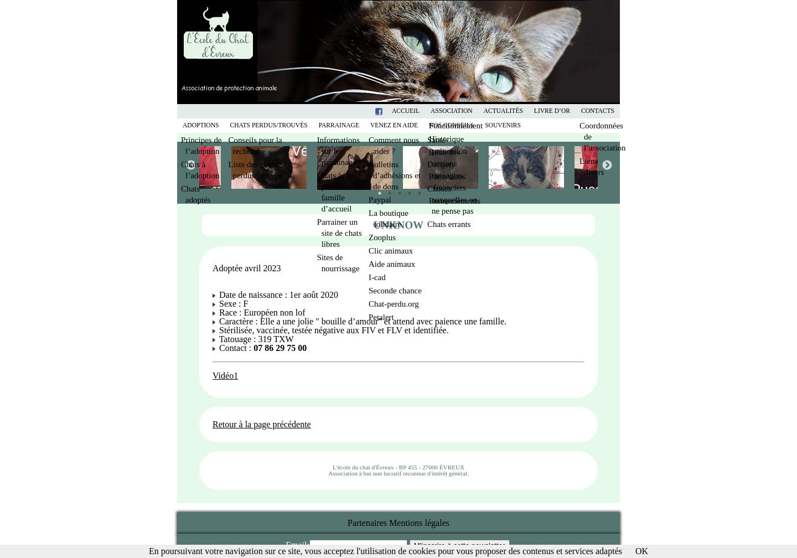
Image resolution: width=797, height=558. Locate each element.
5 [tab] (417, 190)
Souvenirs (503, 125)
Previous (190, 165)
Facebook (393, 111)
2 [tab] (387, 190)
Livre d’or (552, 111)
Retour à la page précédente (262, 424)
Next (607, 165)
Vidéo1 (225, 375)
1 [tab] (377, 190)
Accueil (406, 111)
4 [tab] (407, 190)
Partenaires (367, 523)
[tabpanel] (441, 167)
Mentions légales (419, 523)
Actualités (503, 111)
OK (641, 551)
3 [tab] (397, 190)
